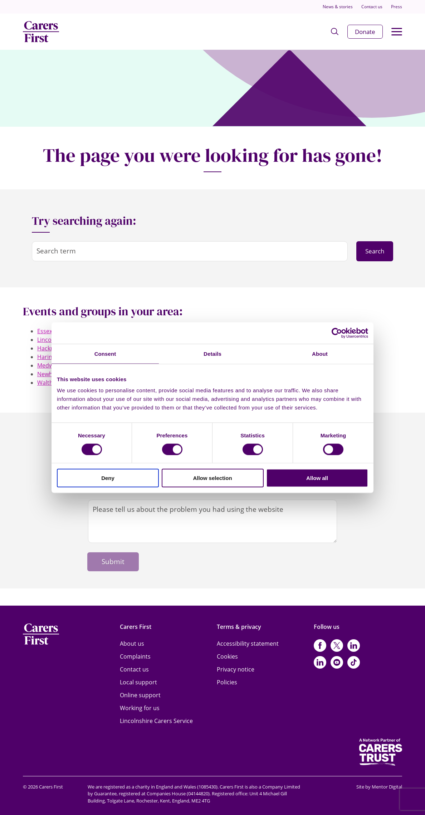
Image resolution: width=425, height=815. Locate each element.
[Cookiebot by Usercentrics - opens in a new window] (337, 333)
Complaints (135, 656)
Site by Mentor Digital (379, 787)
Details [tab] (212, 353)
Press (396, 7)
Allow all (317, 478)
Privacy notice (235, 669)
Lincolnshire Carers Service (156, 721)
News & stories (338, 7)
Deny (107, 478)
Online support (140, 695)
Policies (227, 682)
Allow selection (212, 478)
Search (374, 251)
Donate (365, 32)
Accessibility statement (248, 643)
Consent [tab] (105, 353)
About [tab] (320, 353)
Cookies (227, 656)
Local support (138, 682)
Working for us (140, 708)
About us (132, 643)
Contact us (371, 7)
